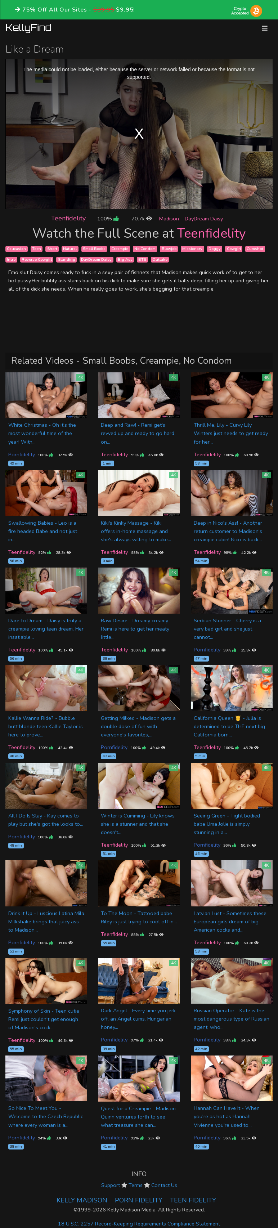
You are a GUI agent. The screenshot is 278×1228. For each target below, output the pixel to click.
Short (52, 248)
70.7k (141, 218)
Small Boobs (94, 248)
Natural (70, 248)
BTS (142, 259)
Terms (136, 1185)
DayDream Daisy (204, 218)
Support (110, 1185)
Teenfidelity (68, 218)
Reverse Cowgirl (37, 259)
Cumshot (255, 248)
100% (107, 218)
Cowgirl (234, 248)
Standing (66, 259)
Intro (11, 259)
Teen (36, 248)
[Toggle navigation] (264, 28)
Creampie (119, 248)
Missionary (192, 248)
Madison (169, 218)
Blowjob (169, 248)
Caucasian (16, 248)
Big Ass (125, 259)
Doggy (214, 248)
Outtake (159, 259)
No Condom (145, 248)
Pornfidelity (21, 454)
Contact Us (164, 1185)
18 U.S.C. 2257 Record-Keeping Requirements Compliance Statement (139, 1223)
